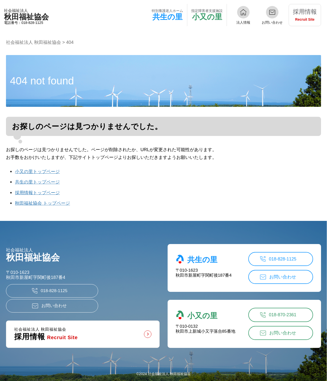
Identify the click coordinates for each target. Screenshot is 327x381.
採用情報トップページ (37, 192)
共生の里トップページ (37, 182)
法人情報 (243, 22)
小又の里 (196, 312)
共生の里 (196, 256)
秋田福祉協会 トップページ (42, 203)
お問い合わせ (272, 22)
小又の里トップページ (37, 171)
